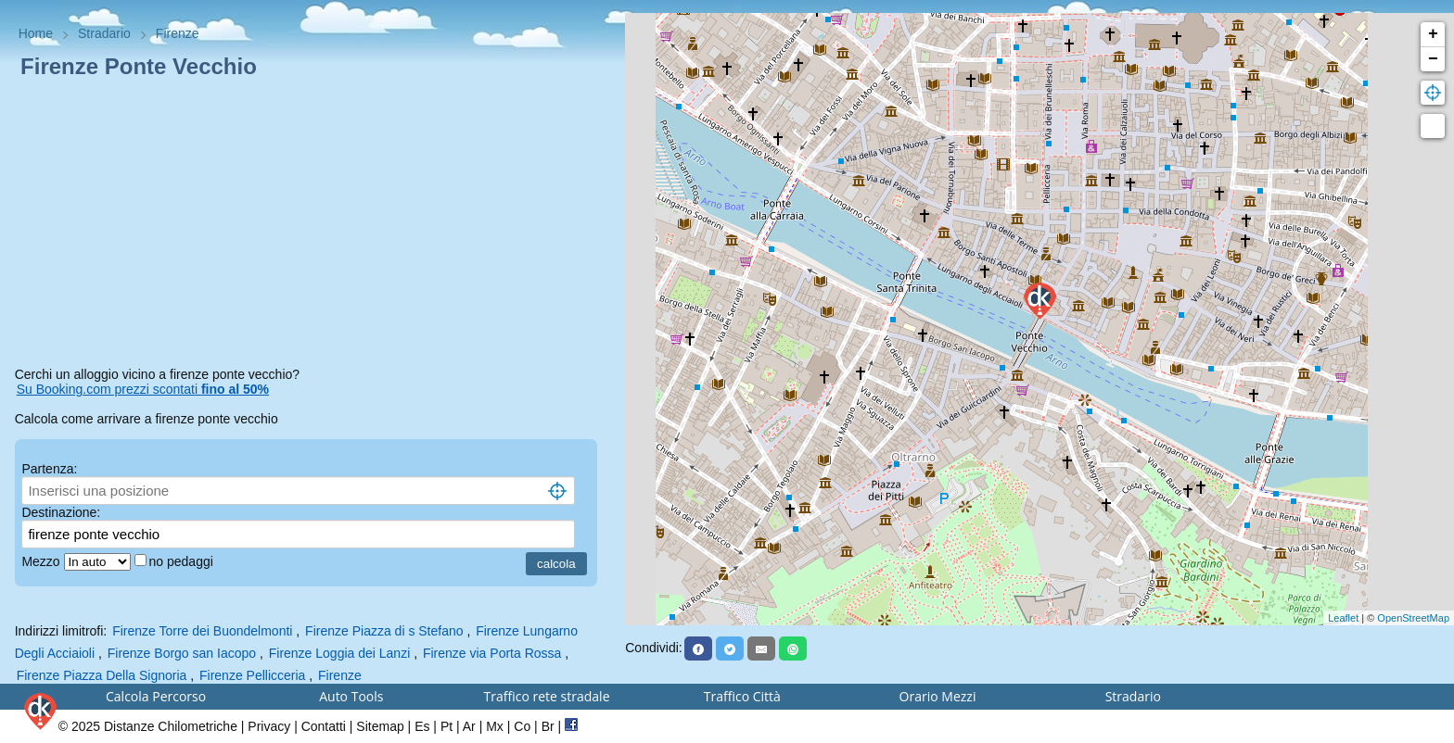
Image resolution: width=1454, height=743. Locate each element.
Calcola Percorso (156, 696)
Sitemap (379, 726)
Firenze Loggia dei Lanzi (340, 653)
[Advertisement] (313, 226)
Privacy (269, 726)
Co (522, 726)
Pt (446, 726)
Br (548, 726)
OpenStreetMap (1413, 617)
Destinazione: (60, 512)
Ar (469, 726)
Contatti (323, 726)
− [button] (1433, 59)
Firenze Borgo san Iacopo (182, 653)
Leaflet (1343, 617)
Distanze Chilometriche (170, 726)
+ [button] (1433, 34)
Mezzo (42, 561)
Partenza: (49, 468)
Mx (495, 726)
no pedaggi (183, 561)
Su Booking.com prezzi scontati (143, 389)
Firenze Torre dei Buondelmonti (202, 630)
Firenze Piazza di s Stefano (384, 630)
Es (422, 726)
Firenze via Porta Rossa (492, 653)
